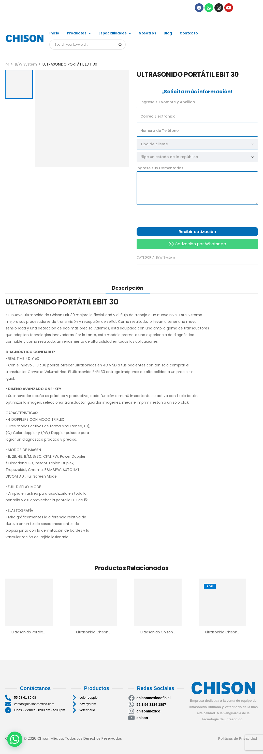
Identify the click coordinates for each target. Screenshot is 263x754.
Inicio (54, 33)
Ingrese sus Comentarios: (160, 168)
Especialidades (112, 33)
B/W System (26, 64)
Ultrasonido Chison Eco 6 (226, 632)
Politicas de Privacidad (238, 738)
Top (210, 586)
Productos (76, 33)
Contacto (189, 33)
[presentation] (175, 217)
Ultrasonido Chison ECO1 (97, 632)
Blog (168, 33)
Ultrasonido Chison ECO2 (161, 632)
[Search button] (120, 45)
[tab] (128, 287)
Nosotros (147, 33)
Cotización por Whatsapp (200, 244)
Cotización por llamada (161, 252)
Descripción (127, 287)
